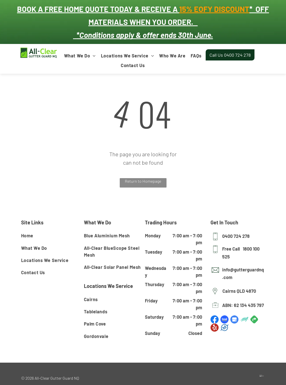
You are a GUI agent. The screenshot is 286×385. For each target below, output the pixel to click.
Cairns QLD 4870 (239, 291)
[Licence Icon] (215, 307)
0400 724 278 (236, 236)
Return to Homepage (143, 181)
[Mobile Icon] (215, 239)
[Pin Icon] (214, 294)
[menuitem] (80, 55)
